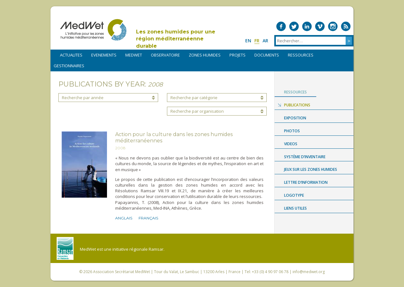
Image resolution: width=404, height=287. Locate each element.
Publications (297, 105)
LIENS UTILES (295, 208)
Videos (290, 143)
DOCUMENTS (266, 55)
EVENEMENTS (103, 55)
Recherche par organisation (197, 111)
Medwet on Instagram (333, 26)
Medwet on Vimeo (320, 26)
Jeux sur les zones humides (310, 169)
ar (265, 41)
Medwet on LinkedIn (307, 26)
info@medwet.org (309, 271)
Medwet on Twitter (294, 26)
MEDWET (133, 55)
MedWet (93, 30)
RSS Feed (346, 26)
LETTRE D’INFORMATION (306, 182)
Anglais (123, 218)
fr (256, 41)
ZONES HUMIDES (205, 55)
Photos (292, 131)
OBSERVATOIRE (165, 55)
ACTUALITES (71, 55)
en (248, 41)
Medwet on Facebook (281, 26)
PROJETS (237, 55)
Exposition (295, 118)
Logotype (294, 195)
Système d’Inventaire (304, 156)
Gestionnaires (69, 66)
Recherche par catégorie (193, 97)
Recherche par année (83, 97)
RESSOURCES (300, 55)
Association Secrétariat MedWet (121, 271)
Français (148, 218)
